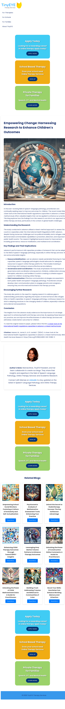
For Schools (6, 17)
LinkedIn (33, 380)
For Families (6, 22)
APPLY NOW (32, 53)
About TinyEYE (7, 26)
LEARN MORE (32, 105)
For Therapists (7, 13)
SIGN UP (32, 79)
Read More (11, 520)
